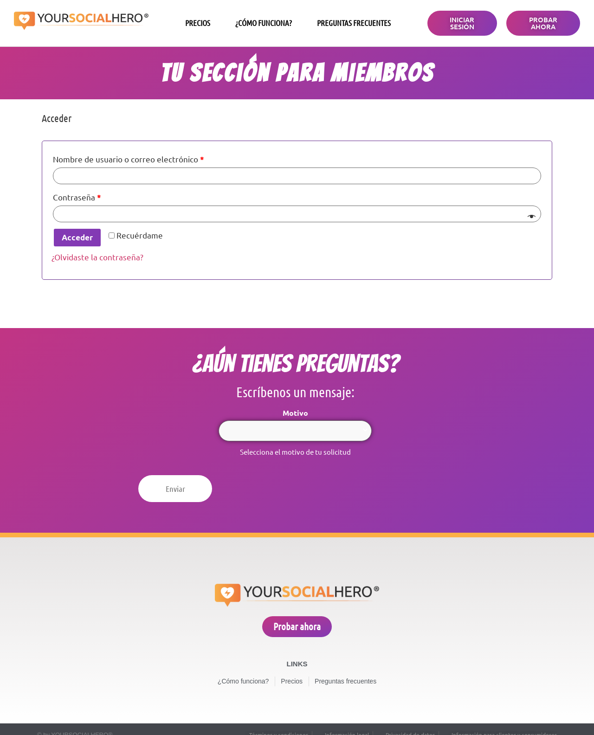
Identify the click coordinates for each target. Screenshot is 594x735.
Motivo (295, 413)
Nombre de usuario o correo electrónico (128, 159)
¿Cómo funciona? (263, 23)
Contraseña (77, 197)
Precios (197, 23)
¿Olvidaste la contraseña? (97, 257)
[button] (462, 23)
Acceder (77, 237)
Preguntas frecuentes (354, 23)
